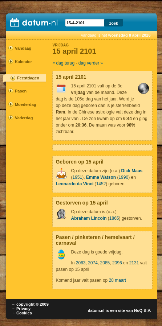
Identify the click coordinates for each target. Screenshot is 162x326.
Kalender (23, 61)
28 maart (117, 280)
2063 (81, 262)
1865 (114, 218)
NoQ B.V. (142, 310)
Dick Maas (132, 170)
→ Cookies (21, 313)
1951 (77, 177)
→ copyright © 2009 (30, 304)
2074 (93, 262)
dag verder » (90, 63)
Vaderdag (23, 118)
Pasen (21, 91)
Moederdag (23, 104)
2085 (105, 262)
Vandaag (23, 48)
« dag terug (63, 63)
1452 (101, 183)
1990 (123, 177)
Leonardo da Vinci (74, 183)
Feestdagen (28, 78)
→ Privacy (21, 308)
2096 (117, 262)
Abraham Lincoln (88, 218)
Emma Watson (101, 177)
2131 (134, 262)
